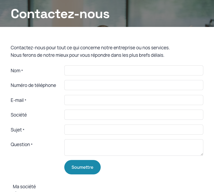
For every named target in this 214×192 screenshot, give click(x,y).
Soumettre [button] (82, 167)
